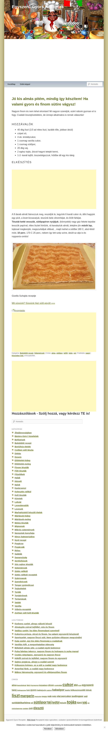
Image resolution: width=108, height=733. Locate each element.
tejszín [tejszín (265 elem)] (63, 703)
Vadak (18, 602)
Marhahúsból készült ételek (28, 512)
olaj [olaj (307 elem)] (59, 696)
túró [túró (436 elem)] (79, 702)
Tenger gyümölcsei (24, 585)
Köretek (18, 498)
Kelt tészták (20, 495)
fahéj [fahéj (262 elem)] (14, 690)
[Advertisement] (54, 60)
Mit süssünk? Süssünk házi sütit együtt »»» (33, 303)
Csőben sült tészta (24, 450)
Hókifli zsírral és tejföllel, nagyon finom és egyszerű (41, 658)
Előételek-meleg (23, 464)
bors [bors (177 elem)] (29, 685)
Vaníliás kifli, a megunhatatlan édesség (34, 644)
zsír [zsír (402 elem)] (31, 708)
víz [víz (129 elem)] (88, 703)
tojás (71, 353)
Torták (18, 592)
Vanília (18, 606)
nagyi (88, 353)
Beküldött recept (26, 353)
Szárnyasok (20, 578)
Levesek (19, 509)
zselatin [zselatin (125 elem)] (25, 708)
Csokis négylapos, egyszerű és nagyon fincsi (37, 655)
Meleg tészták (21, 523)
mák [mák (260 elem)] (50, 696)
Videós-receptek (23, 609)
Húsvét (18, 481)
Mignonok (20, 526)
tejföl (66, 353)
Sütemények (39, 353)
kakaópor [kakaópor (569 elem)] (58, 689)
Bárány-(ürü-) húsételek (27, 436)
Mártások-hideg (22, 516)
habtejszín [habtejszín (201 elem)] (41, 690)
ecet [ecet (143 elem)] (80, 685)
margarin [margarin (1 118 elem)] (27, 696)
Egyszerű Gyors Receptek (38, 6)
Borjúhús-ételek (23, 446)
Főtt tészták (20, 471)
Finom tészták (22, 467)
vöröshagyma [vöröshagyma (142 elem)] (17, 708)
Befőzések (20, 440)
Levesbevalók (22, 505)
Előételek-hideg (22, 460)
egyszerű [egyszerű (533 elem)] (88, 684)
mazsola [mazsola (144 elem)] (38, 696)
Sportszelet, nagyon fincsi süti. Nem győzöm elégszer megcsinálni (48, 637)
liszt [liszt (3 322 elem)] (16, 695)
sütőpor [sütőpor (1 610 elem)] (40, 702)
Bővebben (59, 729)
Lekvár (18, 502)
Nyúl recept (20, 540)
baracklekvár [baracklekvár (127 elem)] (21, 685)
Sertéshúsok (21, 561)
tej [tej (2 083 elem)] (49, 702)
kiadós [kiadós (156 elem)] (67, 690)
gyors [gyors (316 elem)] (33, 690)
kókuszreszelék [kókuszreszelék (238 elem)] (78, 690)
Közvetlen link (18, 356)
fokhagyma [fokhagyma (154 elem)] (21, 690)
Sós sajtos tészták (24, 564)
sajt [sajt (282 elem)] (85, 696)
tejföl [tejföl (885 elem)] (55, 702)
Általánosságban (23, 432)
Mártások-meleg (23, 519)
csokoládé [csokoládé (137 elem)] (58, 685)
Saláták (18, 554)
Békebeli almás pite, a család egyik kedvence (37, 648)
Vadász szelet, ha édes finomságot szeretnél (37, 630)
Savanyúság (21, 557)
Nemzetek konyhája (24, 533)
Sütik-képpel (25, 84)
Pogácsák (20, 547)
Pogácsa (19, 543)
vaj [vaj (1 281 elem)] (84, 702)
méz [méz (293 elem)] (54, 696)
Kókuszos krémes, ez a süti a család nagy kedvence (41, 665)
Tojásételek (20, 588)
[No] (104, 727)
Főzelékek (20, 474)
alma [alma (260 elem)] (14, 685)
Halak (17, 477)
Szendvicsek (21, 581)
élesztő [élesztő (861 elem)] (38, 708)
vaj (75, 353)
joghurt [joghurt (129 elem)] (49, 690)
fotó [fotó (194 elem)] (28, 690)
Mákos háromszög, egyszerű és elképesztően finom (41, 672)
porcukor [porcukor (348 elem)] (66, 696)
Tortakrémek (21, 595)
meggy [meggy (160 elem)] (44, 696)
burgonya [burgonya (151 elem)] (35, 685)
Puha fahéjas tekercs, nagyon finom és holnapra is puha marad (46, 651)
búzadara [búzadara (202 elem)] (43, 685)
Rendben (48, 729)
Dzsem (18, 457)
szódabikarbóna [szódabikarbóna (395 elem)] (21, 702)
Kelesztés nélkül (23, 491)
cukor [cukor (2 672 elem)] (68, 684)
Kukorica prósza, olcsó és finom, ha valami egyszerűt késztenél (47, 634)
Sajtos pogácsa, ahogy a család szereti (34, 662)
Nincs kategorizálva (24, 536)
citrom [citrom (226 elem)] (51, 685)
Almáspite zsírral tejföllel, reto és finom (34, 627)
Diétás (18, 453)
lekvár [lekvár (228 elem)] (89, 690)
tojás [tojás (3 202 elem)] (71, 702)
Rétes (17, 550)
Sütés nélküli (21, 571)
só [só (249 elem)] (32, 703)
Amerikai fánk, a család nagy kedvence (34, 668)
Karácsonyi (20, 488)
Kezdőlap (11, 84)
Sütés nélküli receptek (26, 575)
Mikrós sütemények (24, 530)
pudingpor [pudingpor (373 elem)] (77, 696)
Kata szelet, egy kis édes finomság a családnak (38, 641)
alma (54, 353)
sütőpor (59, 353)
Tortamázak (20, 599)
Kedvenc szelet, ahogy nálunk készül (33, 623)
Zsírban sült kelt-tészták (27, 613)
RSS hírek (31, 720)
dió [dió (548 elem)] (76, 684)
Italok (17, 485)
